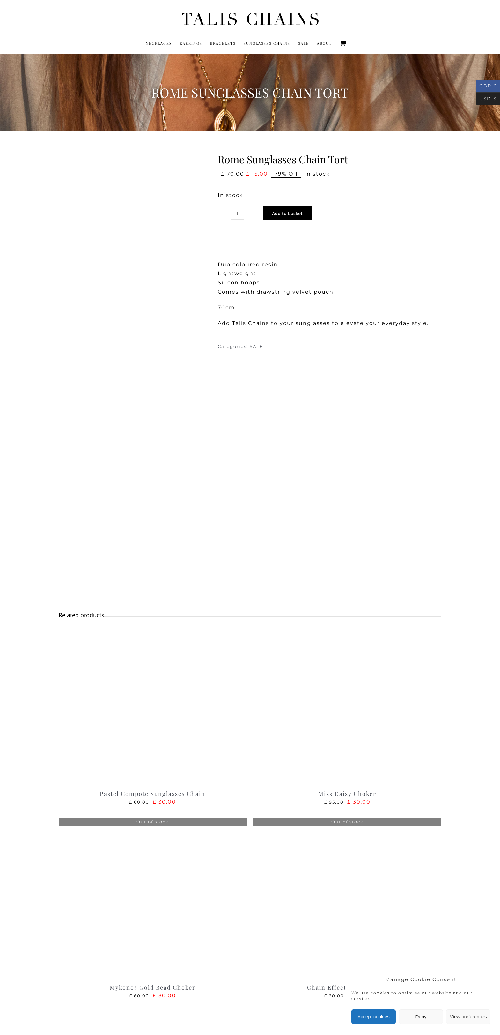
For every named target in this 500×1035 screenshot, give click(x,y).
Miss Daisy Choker (347, 794)
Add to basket (287, 213)
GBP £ (486, 86)
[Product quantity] (237, 213)
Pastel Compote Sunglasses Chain (152, 794)
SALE (256, 346)
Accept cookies (373, 1016)
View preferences (468, 1016)
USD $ (486, 99)
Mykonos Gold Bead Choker (152, 987)
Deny (420, 1016)
